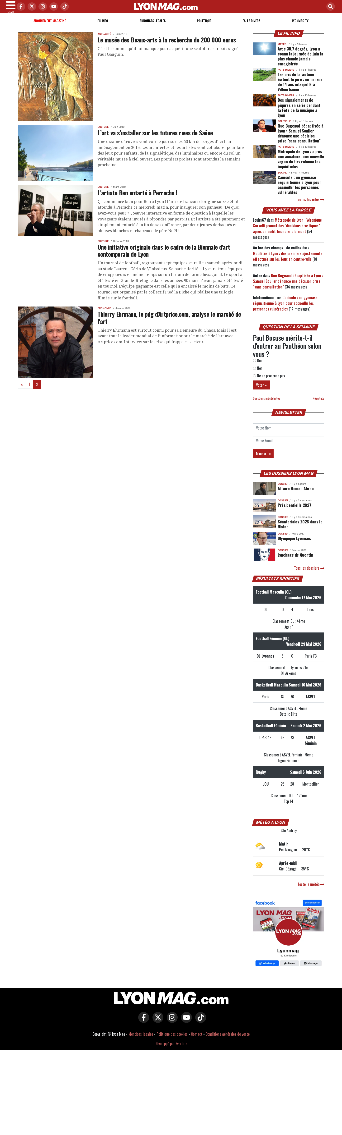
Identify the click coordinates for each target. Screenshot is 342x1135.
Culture (103, 132)
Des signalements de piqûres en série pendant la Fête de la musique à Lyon (299, 113)
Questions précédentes (266, 404)
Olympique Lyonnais (294, 544)
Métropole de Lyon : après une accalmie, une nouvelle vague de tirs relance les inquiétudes (301, 164)
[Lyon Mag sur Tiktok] (199, 1026)
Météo (282, 49)
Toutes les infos (310, 205)
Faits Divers (251, 26)
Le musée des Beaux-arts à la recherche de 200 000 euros (167, 45)
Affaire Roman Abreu (296, 494)
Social (282, 178)
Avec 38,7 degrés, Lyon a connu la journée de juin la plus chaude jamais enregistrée (300, 61)
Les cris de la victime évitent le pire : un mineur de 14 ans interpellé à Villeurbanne (300, 87)
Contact (196, 1040)
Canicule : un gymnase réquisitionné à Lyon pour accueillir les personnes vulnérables (299, 190)
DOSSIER (283, 489)
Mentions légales (140, 1040)
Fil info (102, 26)
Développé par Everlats (171, 1049)
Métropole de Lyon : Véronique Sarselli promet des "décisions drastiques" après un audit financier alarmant (287, 231)
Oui (257, 366)
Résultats (318, 404)
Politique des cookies (172, 1040)
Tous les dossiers (309, 574)
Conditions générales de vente (228, 1040)
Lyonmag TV (300, 26)
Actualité (104, 39)
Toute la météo (311, 890)
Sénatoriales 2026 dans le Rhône (300, 529)
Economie (104, 314)
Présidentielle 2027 (294, 511)
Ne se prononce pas (269, 381)
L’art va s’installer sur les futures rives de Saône (155, 138)
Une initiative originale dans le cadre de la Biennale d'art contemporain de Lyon (164, 256)
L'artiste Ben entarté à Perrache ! (137, 198)
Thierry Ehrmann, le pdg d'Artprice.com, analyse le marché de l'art (169, 323)
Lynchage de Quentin (295, 560)
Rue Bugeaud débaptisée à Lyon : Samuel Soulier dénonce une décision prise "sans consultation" (300, 138)
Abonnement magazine (49, 26)
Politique (204, 26)
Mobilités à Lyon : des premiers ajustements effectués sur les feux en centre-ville (287, 262)
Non (257, 374)
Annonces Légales (153, 26)
